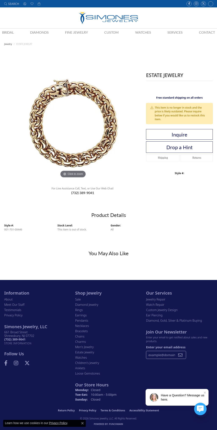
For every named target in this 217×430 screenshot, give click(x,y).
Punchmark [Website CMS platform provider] (116, 424)
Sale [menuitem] (78, 299)
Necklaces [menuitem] (82, 326)
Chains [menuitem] (80, 336)
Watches (143, 32)
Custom (111, 32)
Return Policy (66, 410)
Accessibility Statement (144, 410)
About (8, 299)
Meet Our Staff (14, 305)
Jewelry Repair (155, 299)
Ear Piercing (154, 315)
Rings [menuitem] (79, 310)
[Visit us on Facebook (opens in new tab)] (189, 3)
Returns (196, 158)
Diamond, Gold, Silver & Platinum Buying (174, 320)
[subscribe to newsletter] (180, 355)
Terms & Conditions (113, 410)
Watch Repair (155, 305)
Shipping (163, 158)
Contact (207, 32)
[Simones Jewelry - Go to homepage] (108, 17)
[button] (11, 3)
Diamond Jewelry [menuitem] (86, 305)
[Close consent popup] (82, 423)
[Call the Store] (14, 339)
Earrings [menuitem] (81, 315)
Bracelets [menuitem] (81, 331)
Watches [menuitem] (81, 358)
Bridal (8, 32)
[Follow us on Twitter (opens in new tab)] (203, 3)
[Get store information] (18, 343)
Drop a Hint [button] (179, 147)
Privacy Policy (13, 315)
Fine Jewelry (76, 32)
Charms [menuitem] (80, 342)
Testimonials (12, 310)
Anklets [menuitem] (80, 368)
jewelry (8, 44)
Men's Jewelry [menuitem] (84, 347)
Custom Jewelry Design (162, 310)
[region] (73, 115)
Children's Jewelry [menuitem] (87, 363)
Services (175, 32)
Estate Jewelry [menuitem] (84, 352)
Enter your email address (165, 347)
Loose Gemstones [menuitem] (87, 373)
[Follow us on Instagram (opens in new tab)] (196, 3)
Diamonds (39, 32)
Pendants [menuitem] (81, 320)
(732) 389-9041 (82, 192)
